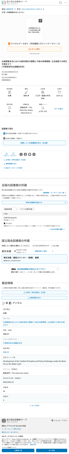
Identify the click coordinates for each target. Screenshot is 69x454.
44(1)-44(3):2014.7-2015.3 (31, 9)
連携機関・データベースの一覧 (55, 192)
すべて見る (58, 108)
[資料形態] (27, 209)
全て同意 (52, 450)
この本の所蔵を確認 (57, 229)
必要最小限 (18, 450)
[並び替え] (10, 209)
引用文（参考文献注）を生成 (14, 160)
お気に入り (6, 154)
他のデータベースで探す (13, 168)
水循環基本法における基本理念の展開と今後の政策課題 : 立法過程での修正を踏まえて (34, 323)
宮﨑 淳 (6, 352)
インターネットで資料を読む (11, 429)
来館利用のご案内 (44, 251)
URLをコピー (13, 154)
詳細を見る (33, 444)
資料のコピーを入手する (10, 432)
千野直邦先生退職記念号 (12, 343)
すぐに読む (34, 49)
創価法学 (9, 9)
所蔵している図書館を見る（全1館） (34, 143)
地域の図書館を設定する (46, 202)
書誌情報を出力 (10, 164)
